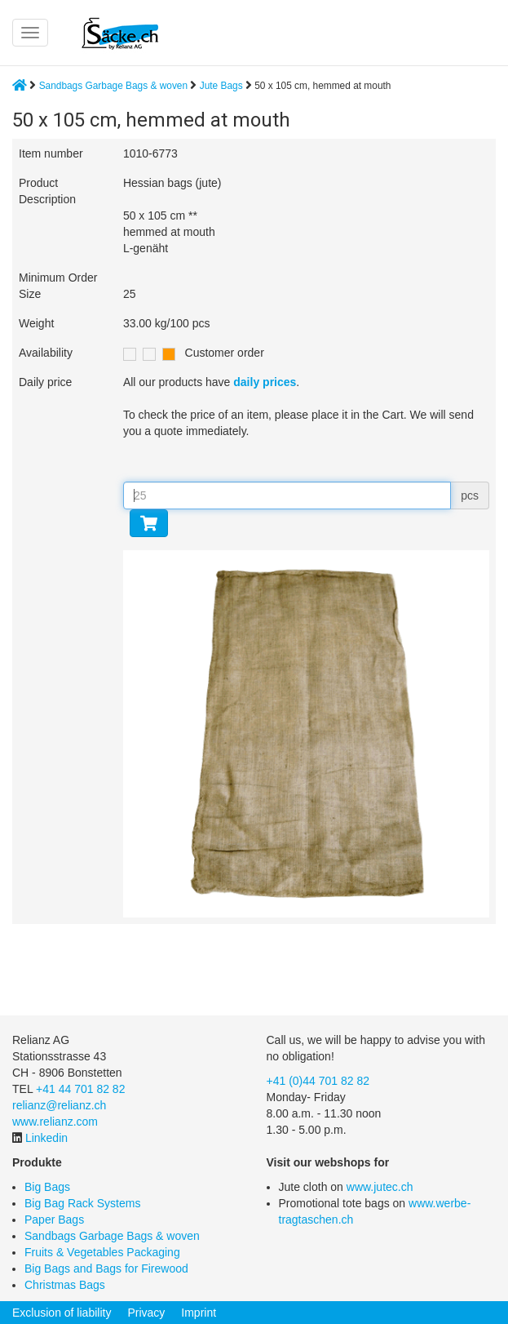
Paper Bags (54, 1219)
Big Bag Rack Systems (82, 1203)
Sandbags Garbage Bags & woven (113, 85)
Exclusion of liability (61, 1312)
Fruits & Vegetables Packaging (102, 1252)
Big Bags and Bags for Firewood (106, 1268)
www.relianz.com (55, 1121)
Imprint (198, 1312)
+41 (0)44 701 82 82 (318, 1080)
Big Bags (47, 1186)
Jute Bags (222, 85)
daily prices (264, 382)
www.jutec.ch (380, 1186)
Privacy (146, 1312)
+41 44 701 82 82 (80, 1088)
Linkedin (46, 1137)
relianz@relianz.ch (59, 1105)
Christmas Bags (64, 1284)
